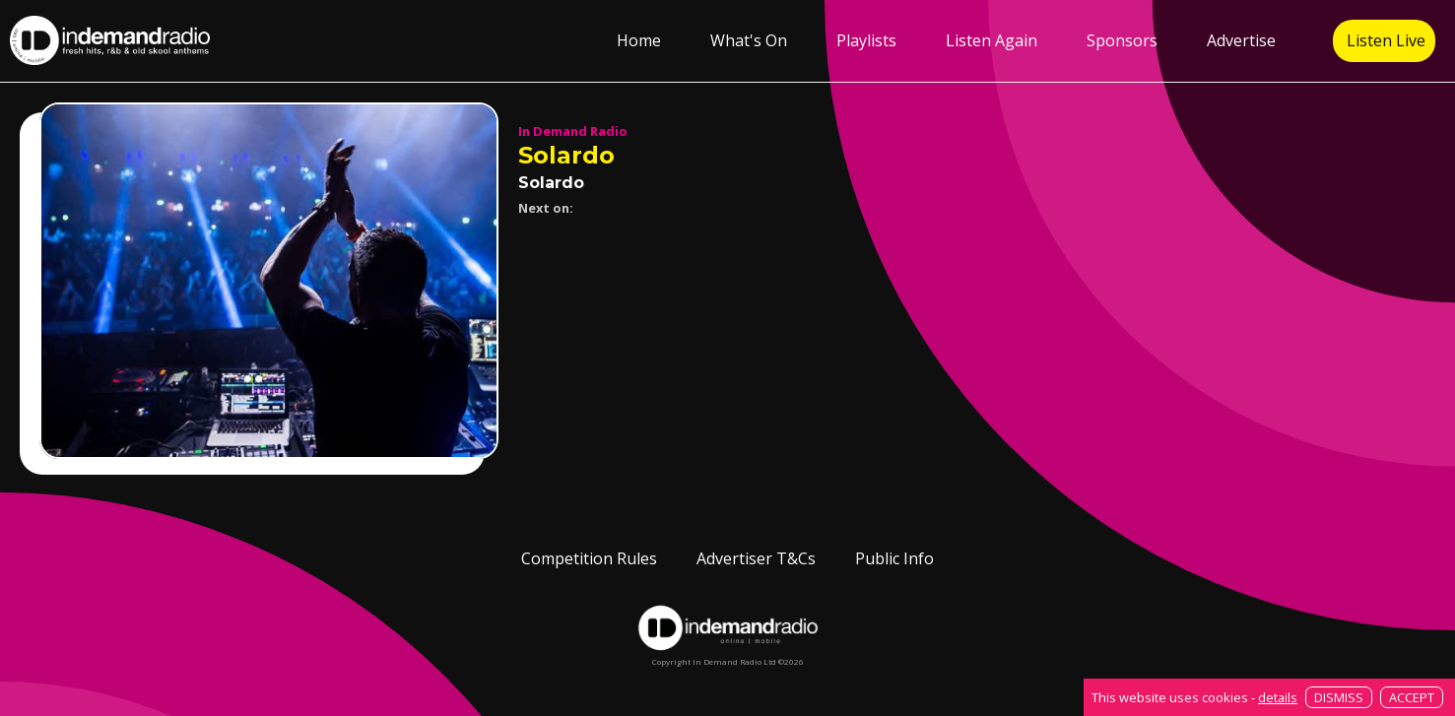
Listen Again (991, 40)
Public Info (894, 558)
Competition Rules (589, 558)
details (1277, 697)
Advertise (1241, 40)
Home (639, 40)
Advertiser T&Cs (756, 558)
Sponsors (1122, 40)
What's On (748, 40)
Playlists (866, 40)
